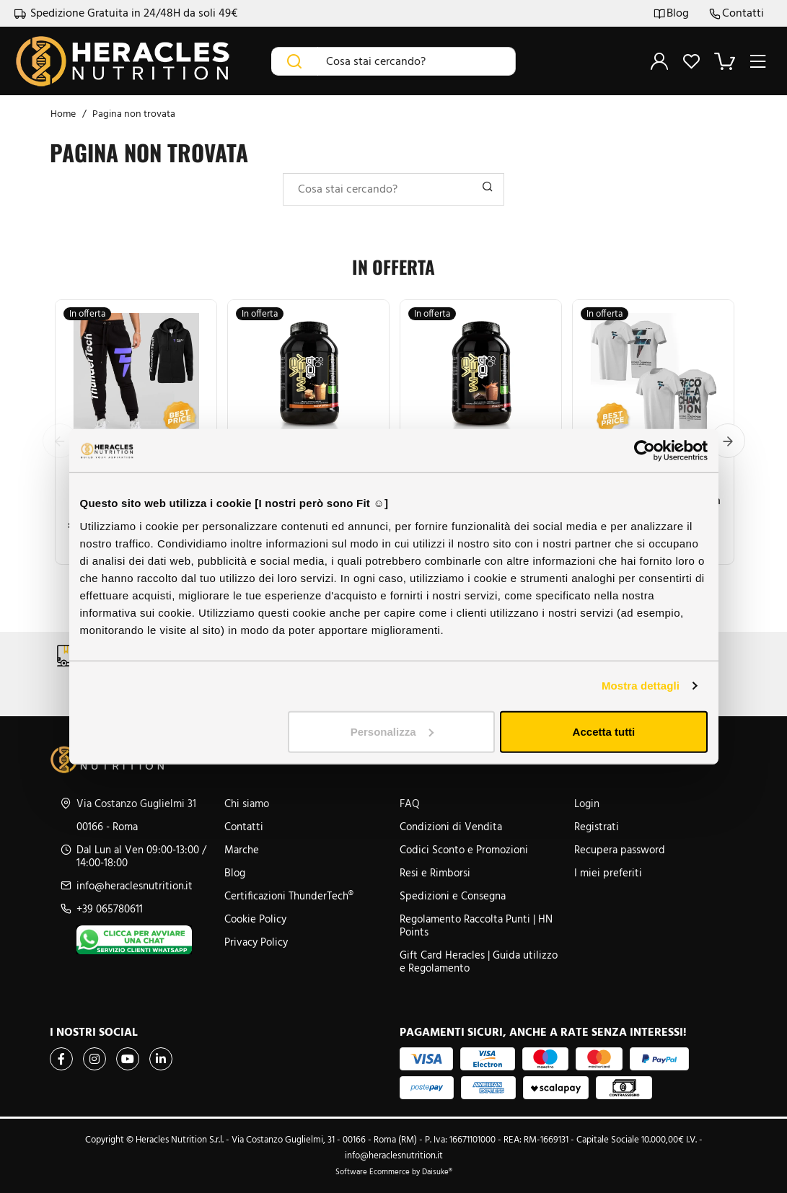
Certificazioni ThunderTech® (288, 895)
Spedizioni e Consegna (453, 895)
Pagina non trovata (133, 113)
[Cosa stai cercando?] (416, 61)
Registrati (596, 826)
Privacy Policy (256, 942)
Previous (60, 440)
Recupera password (619, 849)
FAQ (410, 803)
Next (728, 440)
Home (63, 113)
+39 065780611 (109, 908)
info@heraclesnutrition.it (134, 885)
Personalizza (392, 731)
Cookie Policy (255, 918)
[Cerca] (294, 61)
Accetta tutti (604, 731)
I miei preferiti (608, 872)
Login (586, 803)
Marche (241, 849)
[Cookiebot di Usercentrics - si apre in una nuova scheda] (644, 451)
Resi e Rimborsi (435, 872)
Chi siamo (246, 803)
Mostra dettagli (641, 685)
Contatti (736, 13)
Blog (671, 13)
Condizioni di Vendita (451, 826)
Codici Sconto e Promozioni (464, 849)
